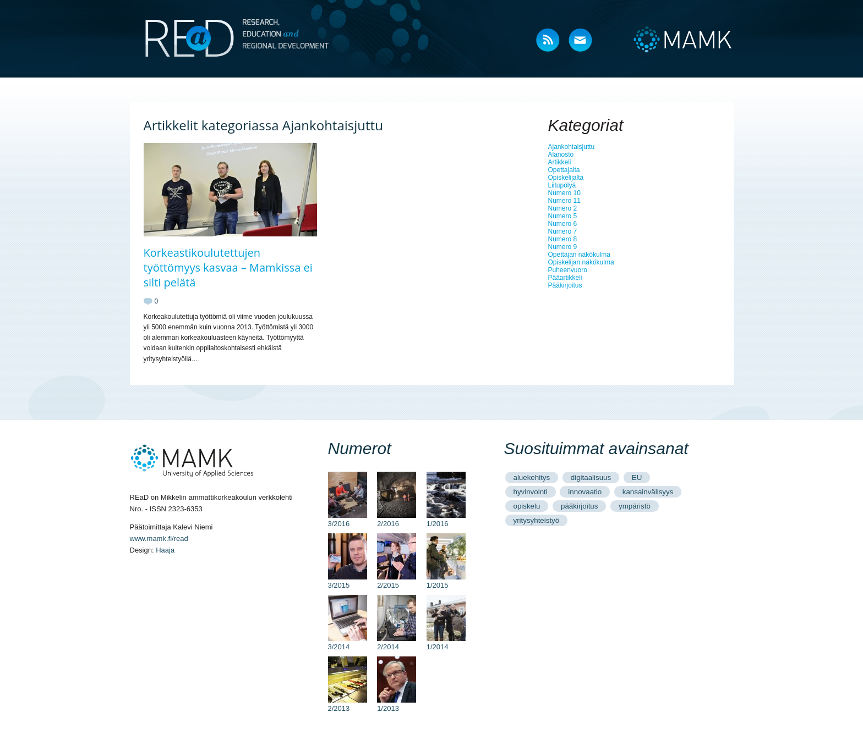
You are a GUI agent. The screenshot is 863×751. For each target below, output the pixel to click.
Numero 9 (562, 247)
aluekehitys (532, 477)
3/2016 (347, 519)
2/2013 (347, 704)
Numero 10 (564, 193)
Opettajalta (564, 170)
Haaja (165, 550)
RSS (548, 41)
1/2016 (446, 519)
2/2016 (396, 519)
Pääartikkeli (565, 277)
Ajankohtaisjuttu (571, 147)
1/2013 (396, 704)
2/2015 (396, 581)
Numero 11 (564, 201)
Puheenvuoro (567, 270)
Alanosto (561, 154)
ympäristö (635, 506)
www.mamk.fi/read (159, 538)
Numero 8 (562, 239)
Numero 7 (562, 231)
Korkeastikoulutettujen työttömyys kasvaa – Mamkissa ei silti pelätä (228, 267)
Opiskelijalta (566, 177)
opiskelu (527, 506)
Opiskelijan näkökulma (581, 262)
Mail (581, 41)
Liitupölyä (562, 185)
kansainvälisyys (648, 492)
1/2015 (446, 581)
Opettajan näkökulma (579, 254)
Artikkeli (559, 162)
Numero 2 (562, 208)
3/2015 (347, 581)
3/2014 (347, 642)
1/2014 (446, 642)
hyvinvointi (531, 492)
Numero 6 (562, 224)
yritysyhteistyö (537, 520)
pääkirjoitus (579, 506)
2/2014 (396, 642)
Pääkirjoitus (565, 285)
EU (637, 477)
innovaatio (585, 492)
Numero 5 (562, 216)
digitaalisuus (591, 477)
